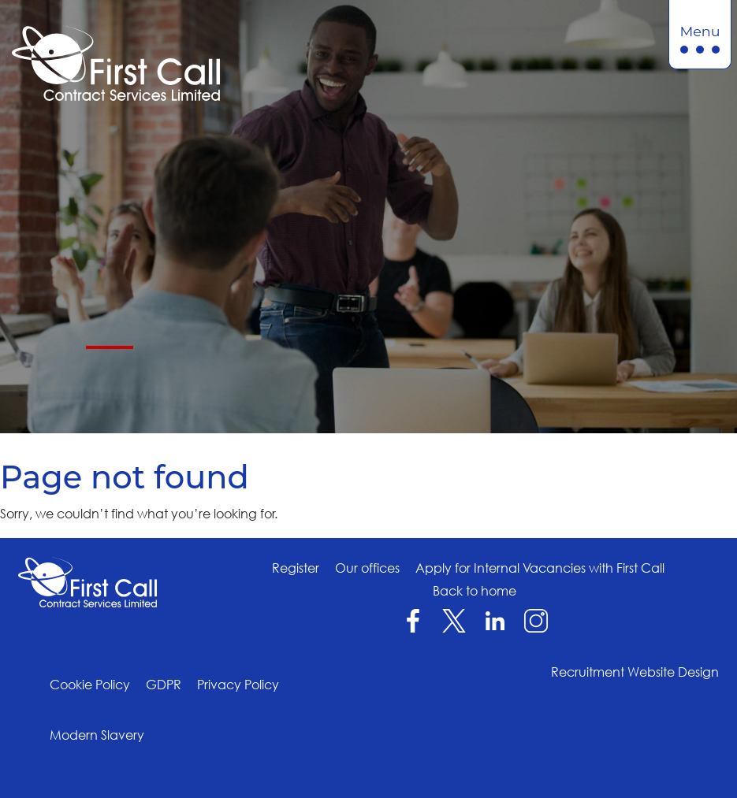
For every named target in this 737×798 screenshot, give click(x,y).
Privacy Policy (238, 684)
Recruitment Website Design (635, 672)
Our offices (367, 568)
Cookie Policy (90, 684)
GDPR (163, 684)
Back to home (474, 591)
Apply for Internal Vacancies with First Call (539, 568)
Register (295, 568)
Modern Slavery (97, 735)
